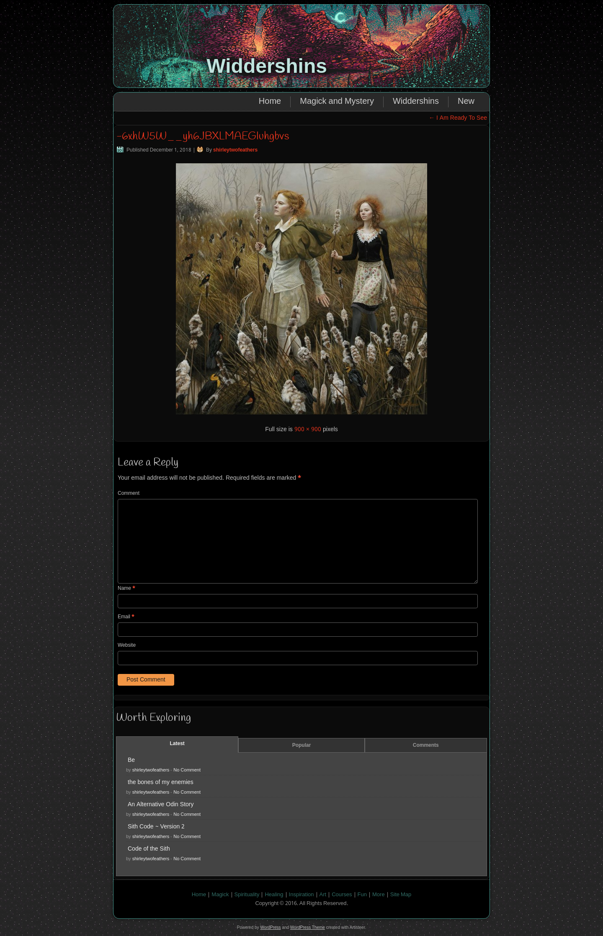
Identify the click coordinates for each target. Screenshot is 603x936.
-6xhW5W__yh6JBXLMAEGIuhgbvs (202, 136)
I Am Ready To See (458, 118)
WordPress (270, 927)
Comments (426, 745)
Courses (342, 895)
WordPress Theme (307, 927)
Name (126, 588)
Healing (274, 895)
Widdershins (266, 66)
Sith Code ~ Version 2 (156, 827)
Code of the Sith (149, 849)
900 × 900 (307, 429)
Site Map (401, 895)
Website (127, 645)
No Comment (187, 770)
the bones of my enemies (160, 782)
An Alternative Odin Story (161, 805)
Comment (128, 493)
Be (131, 760)
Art (323, 895)
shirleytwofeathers (235, 150)
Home (270, 102)
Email (126, 617)
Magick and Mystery (337, 102)
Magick (220, 895)
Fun (362, 895)
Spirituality (247, 895)
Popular (301, 745)
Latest (177, 744)
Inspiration (301, 895)
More (378, 895)
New (466, 102)
